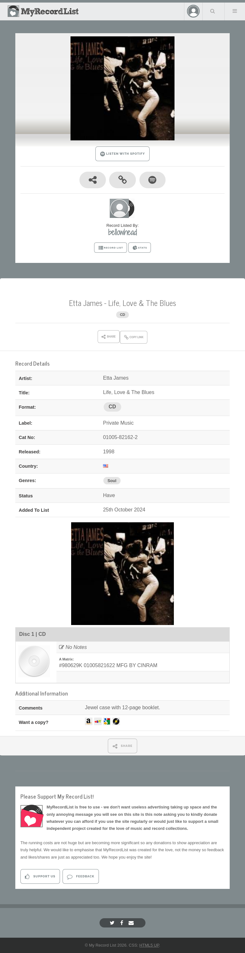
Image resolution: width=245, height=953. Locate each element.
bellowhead (122, 232)
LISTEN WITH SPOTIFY (122, 154)
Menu (235, 11)
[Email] (132, 923)
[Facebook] (122, 923)
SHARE (123, 746)
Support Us (40, 876)
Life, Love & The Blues (142, 302)
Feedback (80, 876)
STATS (139, 248)
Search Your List (213, 11)
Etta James (85, 302)
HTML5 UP (149, 945)
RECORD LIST (110, 248)
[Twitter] (113, 923)
